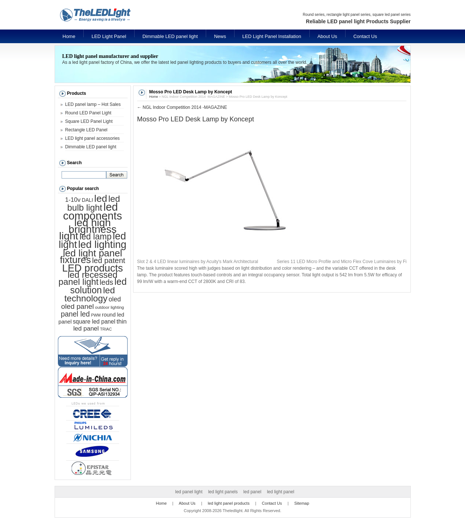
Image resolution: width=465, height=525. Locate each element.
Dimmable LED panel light (170, 36)
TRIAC (106, 329)
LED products (92, 268)
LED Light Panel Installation (271, 36)
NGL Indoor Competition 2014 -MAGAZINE (182, 107)
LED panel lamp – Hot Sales (93, 104)
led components (92, 211)
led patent (108, 260)
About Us (327, 36)
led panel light (188, 491)
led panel (252, 491)
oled (115, 299)
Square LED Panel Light (89, 121)
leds (106, 282)
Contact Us (365, 36)
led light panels (222, 491)
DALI (87, 200)
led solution (98, 285)
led (100, 198)
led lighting (102, 244)
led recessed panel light (88, 278)
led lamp (96, 236)
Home (69, 36)
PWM (96, 315)
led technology (89, 294)
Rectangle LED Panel (86, 129)
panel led (75, 314)
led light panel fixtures (91, 256)
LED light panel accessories (92, 138)
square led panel (94, 321)
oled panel (77, 306)
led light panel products (229, 503)
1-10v (73, 199)
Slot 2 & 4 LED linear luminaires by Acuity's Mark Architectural (197, 261)
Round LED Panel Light (88, 112)
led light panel (280, 491)
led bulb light (93, 203)
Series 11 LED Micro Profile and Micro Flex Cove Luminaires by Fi (341, 261)
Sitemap (301, 503)
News (220, 36)
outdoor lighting (109, 307)
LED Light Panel (108, 36)
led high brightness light (88, 229)
